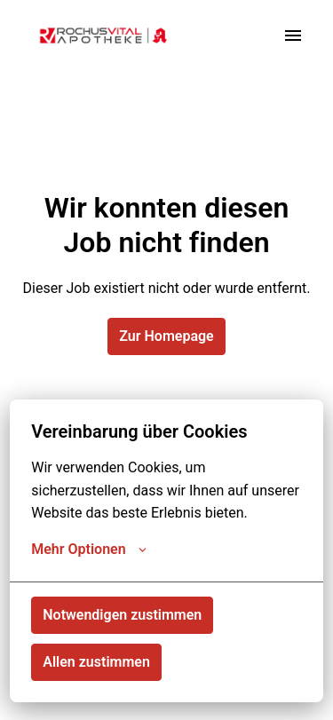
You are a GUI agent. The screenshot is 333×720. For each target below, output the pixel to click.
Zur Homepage (166, 336)
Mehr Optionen (88, 549)
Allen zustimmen (96, 661)
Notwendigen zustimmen (122, 614)
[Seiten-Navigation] (293, 35)
